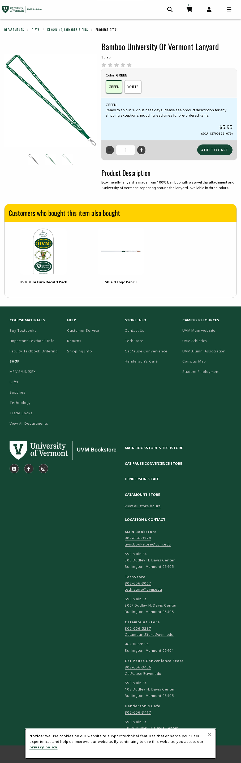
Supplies (17, 392)
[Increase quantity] (141, 150)
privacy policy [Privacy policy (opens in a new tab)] (43, 747)
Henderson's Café (141, 361)
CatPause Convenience (146, 351)
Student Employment (209, 371)
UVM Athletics (209, 340)
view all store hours (143, 506)
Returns (74, 340)
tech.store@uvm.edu (143, 589)
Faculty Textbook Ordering (34, 351)
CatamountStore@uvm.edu (149, 634)
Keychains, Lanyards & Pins (67, 30)
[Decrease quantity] (110, 150)
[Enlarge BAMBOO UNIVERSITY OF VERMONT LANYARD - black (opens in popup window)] (33, 159)
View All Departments (29, 423)
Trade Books (21, 413)
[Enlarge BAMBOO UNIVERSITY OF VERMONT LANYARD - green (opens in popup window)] (50, 159)
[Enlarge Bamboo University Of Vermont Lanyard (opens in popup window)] (50, 100)
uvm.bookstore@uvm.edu (148, 544)
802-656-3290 (138, 538)
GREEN (114, 86)
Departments (14, 30)
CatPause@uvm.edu (143, 673)
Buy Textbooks (23, 330)
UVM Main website (209, 330)
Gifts (36, 30)
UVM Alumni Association (209, 350)
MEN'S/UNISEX (23, 371)
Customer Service (83, 330)
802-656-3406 (138, 667)
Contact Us (134, 330)
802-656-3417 (138, 712)
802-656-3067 (138, 583)
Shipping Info (79, 351)
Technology (20, 402)
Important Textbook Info (32, 340)
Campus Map (209, 361)
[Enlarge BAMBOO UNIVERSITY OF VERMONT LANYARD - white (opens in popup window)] (67, 159)
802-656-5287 (138, 628)
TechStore (134, 340)
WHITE (133, 86)
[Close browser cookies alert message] (210, 734)
